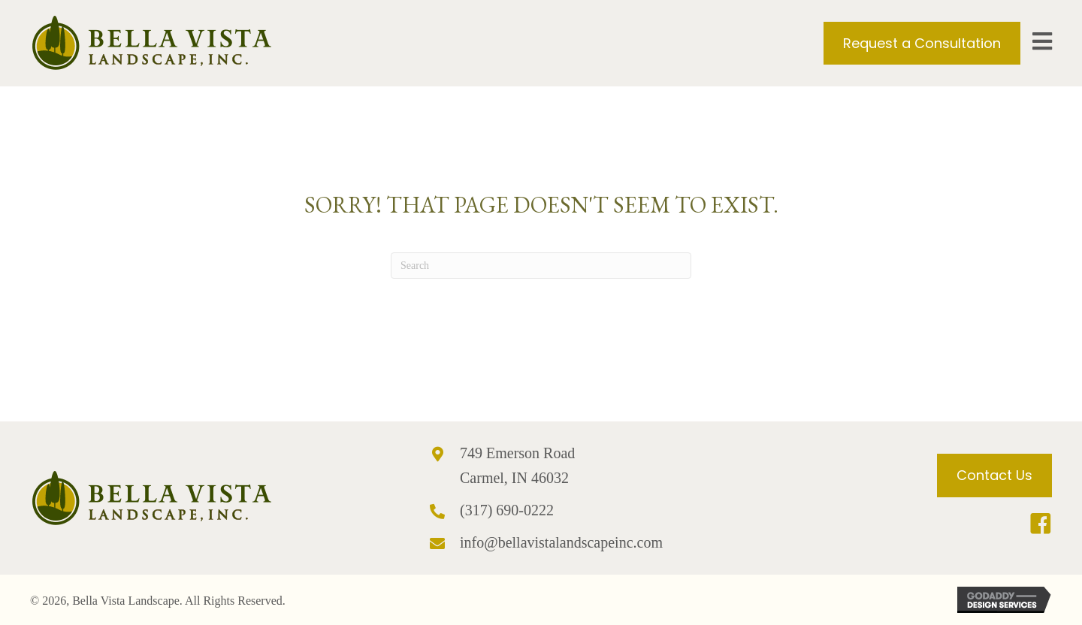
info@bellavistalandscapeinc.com (561, 542)
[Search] (541, 265)
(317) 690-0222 (507, 510)
